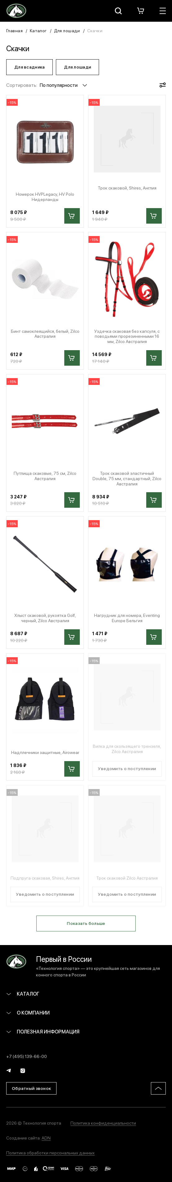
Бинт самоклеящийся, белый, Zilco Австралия (45, 333)
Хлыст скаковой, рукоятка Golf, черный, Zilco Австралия (45, 618)
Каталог (38, 30)
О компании (28, 1012)
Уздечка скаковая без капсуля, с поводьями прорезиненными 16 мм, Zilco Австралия (127, 336)
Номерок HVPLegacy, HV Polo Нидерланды (45, 196)
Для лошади (67, 30)
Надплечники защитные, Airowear (45, 752)
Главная (14, 30)
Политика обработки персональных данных (50, 1152)
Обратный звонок (31, 1088)
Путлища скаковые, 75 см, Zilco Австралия (45, 476)
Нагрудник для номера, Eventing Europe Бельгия (127, 618)
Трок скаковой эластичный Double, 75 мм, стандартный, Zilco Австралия (127, 478)
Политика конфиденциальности (103, 1123)
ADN (46, 1137)
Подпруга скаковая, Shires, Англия (45, 878)
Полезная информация (42, 1031)
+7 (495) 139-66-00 (26, 1056)
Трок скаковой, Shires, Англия (127, 187)
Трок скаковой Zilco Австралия (127, 878)
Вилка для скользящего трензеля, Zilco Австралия (127, 748)
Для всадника (29, 66)
